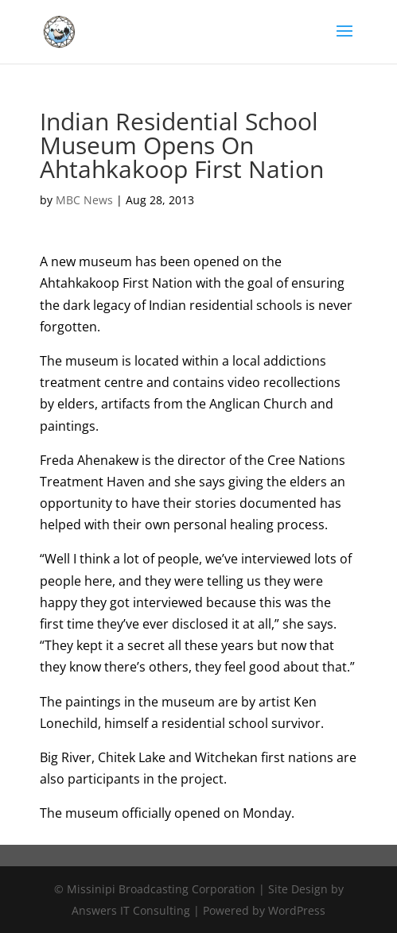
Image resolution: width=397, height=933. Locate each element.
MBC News (84, 199)
